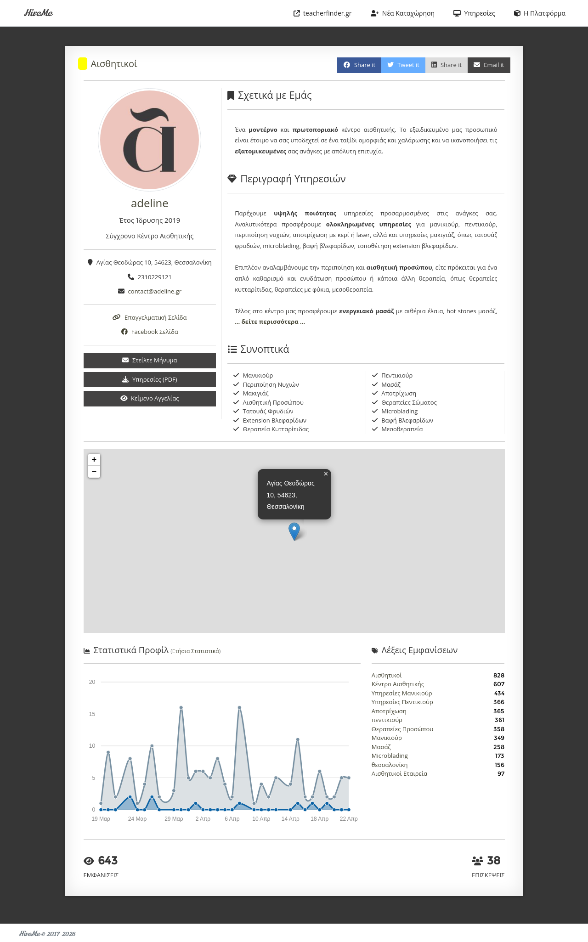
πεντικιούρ (387, 720)
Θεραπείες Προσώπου (402, 729)
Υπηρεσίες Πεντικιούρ (402, 702)
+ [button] (94, 459)
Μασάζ (381, 747)
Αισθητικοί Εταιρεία (399, 773)
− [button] (94, 471)
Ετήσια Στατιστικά (195, 651)
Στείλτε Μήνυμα (149, 360)
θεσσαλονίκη (390, 765)
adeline (150, 202)
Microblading (390, 755)
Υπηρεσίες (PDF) (149, 379)
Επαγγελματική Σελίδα (150, 317)
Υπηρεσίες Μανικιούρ (402, 693)
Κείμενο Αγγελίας (149, 398)
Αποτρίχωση (389, 711)
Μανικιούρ (387, 737)
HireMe (37, 13)
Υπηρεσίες (474, 13)
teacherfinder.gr (323, 13)
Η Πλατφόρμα (539, 13)
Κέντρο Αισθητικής (398, 684)
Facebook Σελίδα (149, 331)
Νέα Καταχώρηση (403, 13)
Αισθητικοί (114, 63)
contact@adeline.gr (155, 291)
